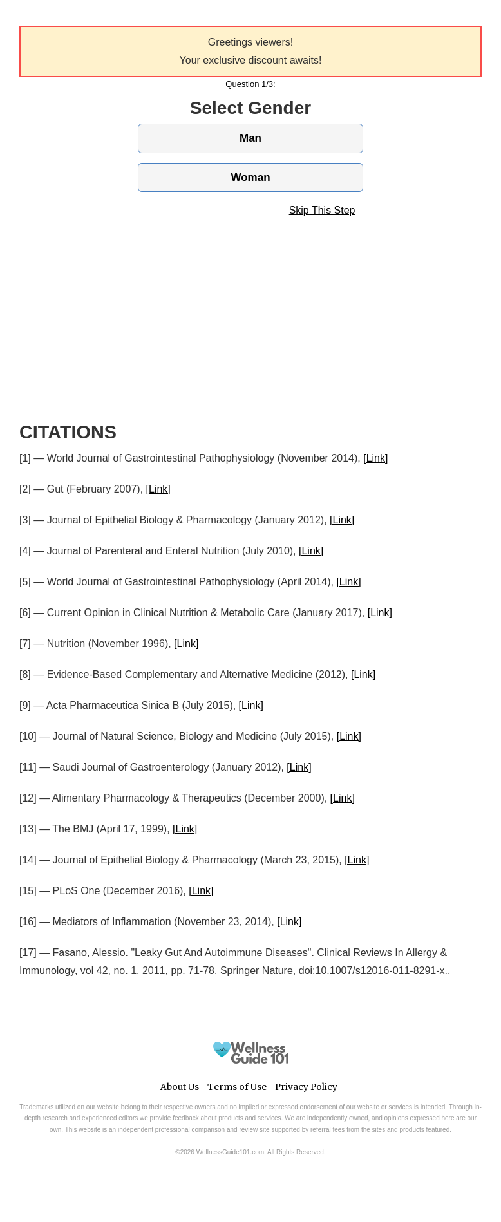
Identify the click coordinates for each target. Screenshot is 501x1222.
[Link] (375, 458)
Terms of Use (237, 1087)
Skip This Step (322, 210)
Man (250, 138)
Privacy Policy (306, 1087)
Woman (250, 177)
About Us (179, 1087)
